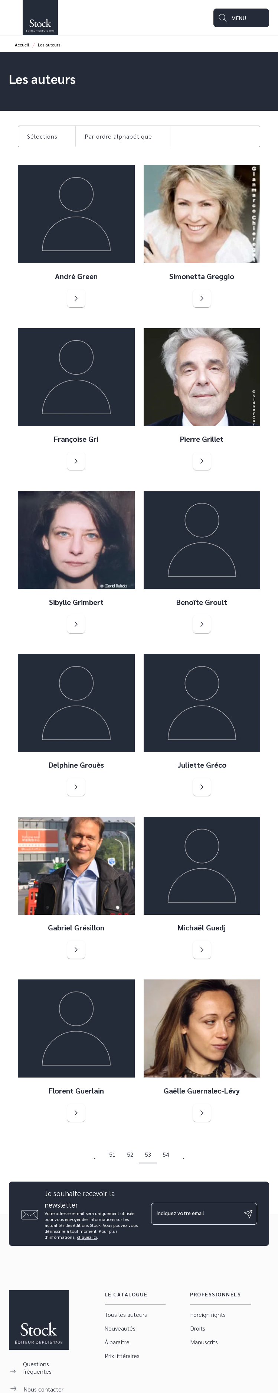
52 (130, 1154)
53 (148, 1154)
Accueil (22, 45)
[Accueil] (40, 17)
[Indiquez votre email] (195, 1213)
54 (166, 1154)
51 (112, 1154)
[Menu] (241, 18)
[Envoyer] (248, 1214)
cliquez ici (87, 1237)
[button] (46, 136)
